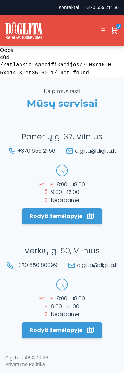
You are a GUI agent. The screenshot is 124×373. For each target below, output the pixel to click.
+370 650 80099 (36, 265)
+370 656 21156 (102, 7)
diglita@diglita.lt (95, 151)
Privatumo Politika (25, 364)
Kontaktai (69, 7)
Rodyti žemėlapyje (62, 216)
